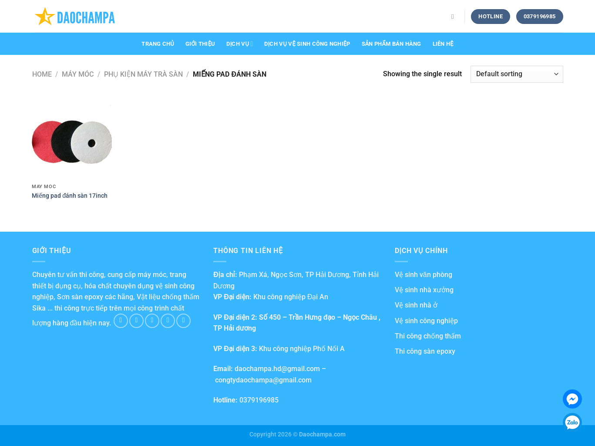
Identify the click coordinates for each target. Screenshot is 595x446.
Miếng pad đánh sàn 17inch (70, 195)
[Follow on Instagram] (136, 321)
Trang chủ (157, 44)
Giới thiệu (200, 44)
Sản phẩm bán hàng (391, 44)
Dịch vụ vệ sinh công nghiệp (307, 44)
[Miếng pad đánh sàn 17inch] (72, 138)
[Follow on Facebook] (121, 321)
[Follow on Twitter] (152, 321)
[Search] (454, 16)
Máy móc (78, 74)
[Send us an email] (168, 321)
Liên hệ (443, 44)
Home (42, 74)
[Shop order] (517, 74)
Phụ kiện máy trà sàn (143, 74)
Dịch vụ (239, 44)
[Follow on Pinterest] (183, 321)
